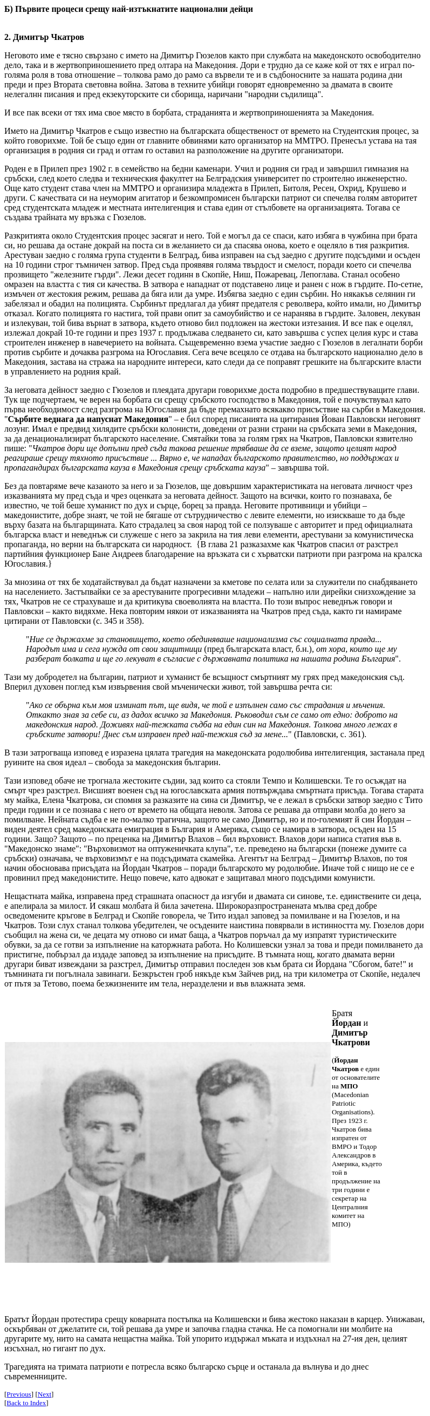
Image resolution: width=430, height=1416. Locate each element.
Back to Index (26, 1403)
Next (44, 1394)
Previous (18, 1394)
